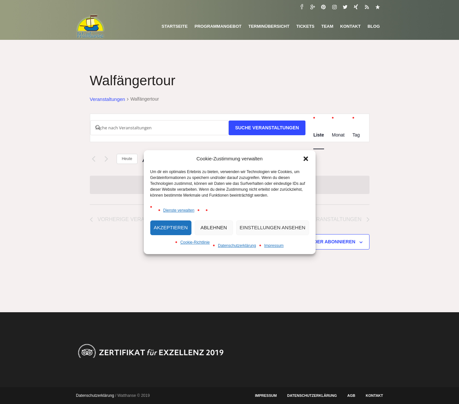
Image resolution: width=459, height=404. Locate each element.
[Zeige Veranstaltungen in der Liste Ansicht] (318, 135)
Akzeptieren (171, 227)
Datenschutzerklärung (237, 245)
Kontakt (374, 395)
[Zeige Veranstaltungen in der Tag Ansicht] (356, 135)
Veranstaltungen (107, 99)
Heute (127, 158)
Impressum (274, 245)
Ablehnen (214, 227)
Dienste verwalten (178, 210)
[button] (306, 158)
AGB (351, 395)
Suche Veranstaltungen (267, 127)
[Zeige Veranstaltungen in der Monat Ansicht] (338, 135)
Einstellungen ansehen (272, 227)
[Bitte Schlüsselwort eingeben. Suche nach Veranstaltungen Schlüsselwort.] (159, 127)
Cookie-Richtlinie (195, 242)
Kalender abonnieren (326, 241)
